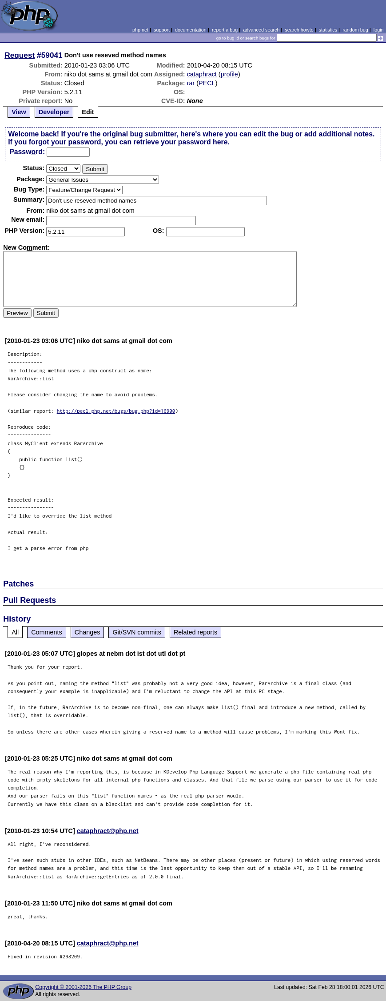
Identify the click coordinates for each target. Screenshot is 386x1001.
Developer (54, 112)
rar (191, 83)
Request (19, 55)
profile (229, 74)
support (162, 29)
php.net (140, 29)
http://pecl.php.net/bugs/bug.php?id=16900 (116, 411)
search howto (299, 29)
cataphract (202, 74)
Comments (46, 632)
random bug (355, 29)
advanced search (261, 29)
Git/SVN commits (136, 632)
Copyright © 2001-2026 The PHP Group (83, 987)
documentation (191, 29)
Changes (87, 632)
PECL (207, 83)
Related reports (195, 632)
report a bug (225, 29)
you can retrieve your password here (166, 142)
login (379, 29)
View (19, 112)
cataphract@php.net (108, 830)
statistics (328, 29)
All (15, 632)
